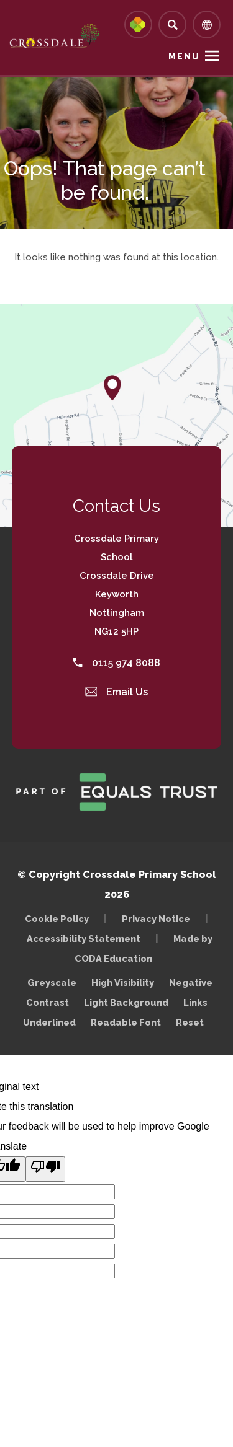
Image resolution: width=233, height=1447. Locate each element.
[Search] (172, 24)
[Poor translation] (45, 1169)
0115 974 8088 (116, 663)
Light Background (126, 1002)
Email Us (116, 692)
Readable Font (126, 1022)
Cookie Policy (57, 918)
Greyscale (51, 982)
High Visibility (122, 982)
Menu (184, 56)
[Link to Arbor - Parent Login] (138, 24)
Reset (190, 1022)
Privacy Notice (156, 918)
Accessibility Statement (83, 938)
